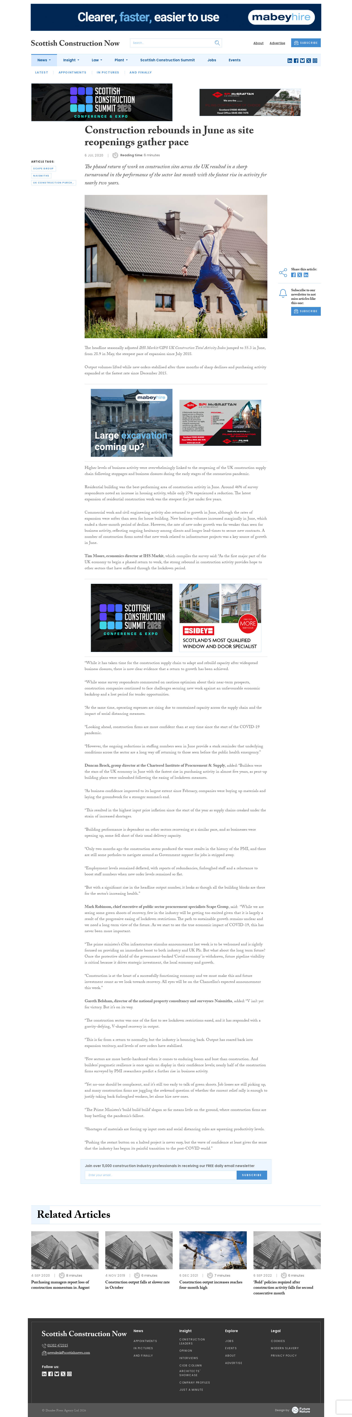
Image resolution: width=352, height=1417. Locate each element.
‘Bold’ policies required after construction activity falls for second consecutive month (283, 1288)
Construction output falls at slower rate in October (137, 1285)
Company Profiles (194, 1382)
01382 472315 (57, 1346)
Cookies (278, 1341)
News (42, 60)
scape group (43, 168)
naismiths (41, 175)
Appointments (73, 72)
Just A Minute (191, 1390)
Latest (41, 72)
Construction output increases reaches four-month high (210, 1285)
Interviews (188, 1358)
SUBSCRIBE (306, 43)
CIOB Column (190, 1365)
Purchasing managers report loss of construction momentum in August (60, 1285)
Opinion (185, 1351)
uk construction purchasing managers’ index (54, 182)
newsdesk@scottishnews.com (68, 1353)
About (258, 43)
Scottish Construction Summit (167, 60)
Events (235, 60)
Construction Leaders (192, 1341)
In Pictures (108, 72)
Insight (70, 60)
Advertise (277, 43)
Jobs (211, 60)
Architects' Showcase (190, 1373)
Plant (120, 60)
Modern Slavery (285, 1348)
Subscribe (252, 1175)
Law (96, 60)
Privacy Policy (284, 1355)
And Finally (141, 72)
